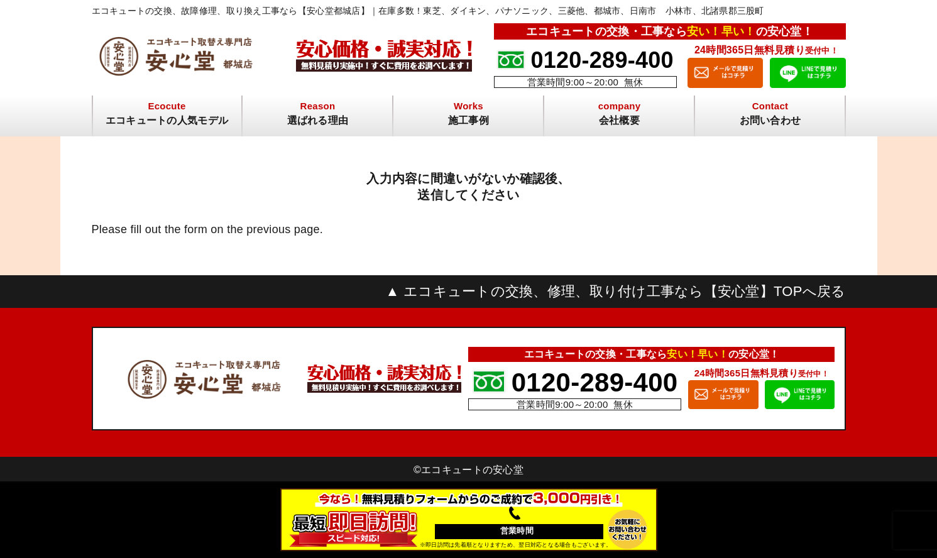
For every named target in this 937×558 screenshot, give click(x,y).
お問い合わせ (770, 120)
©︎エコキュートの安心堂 (468, 469)
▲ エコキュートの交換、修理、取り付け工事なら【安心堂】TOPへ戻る (616, 291)
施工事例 (468, 120)
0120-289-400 (601, 60)
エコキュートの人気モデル (167, 120)
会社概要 (619, 120)
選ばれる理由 (318, 120)
